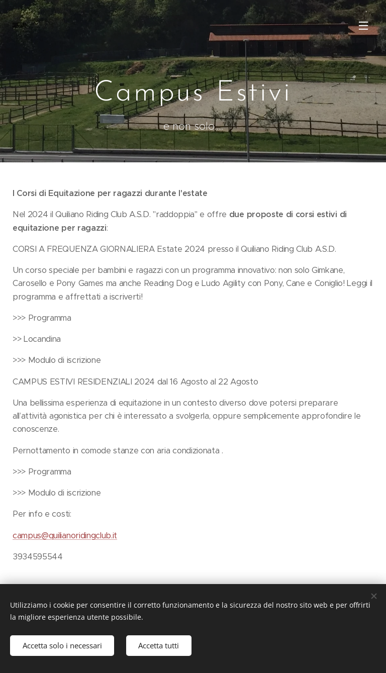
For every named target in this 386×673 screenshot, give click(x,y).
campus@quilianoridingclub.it (65, 535)
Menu (363, 25)
